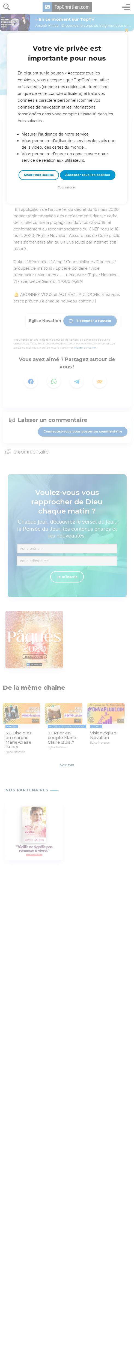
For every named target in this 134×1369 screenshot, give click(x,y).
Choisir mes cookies (39, 175)
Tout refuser (67, 187)
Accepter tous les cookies (87, 175)
